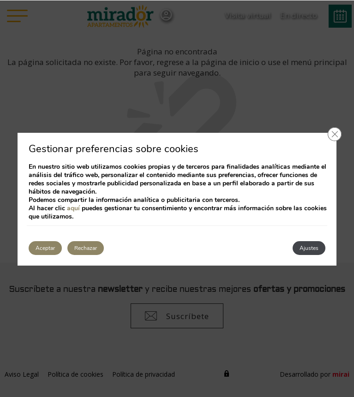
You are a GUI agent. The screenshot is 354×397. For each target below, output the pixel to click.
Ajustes (309, 248)
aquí (73, 208)
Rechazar (85, 248)
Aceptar (45, 248)
